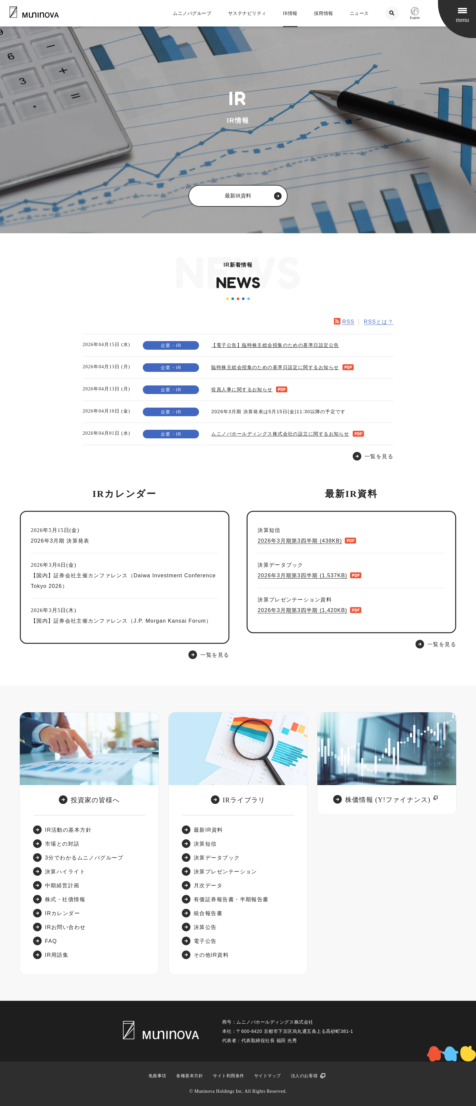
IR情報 (290, 13)
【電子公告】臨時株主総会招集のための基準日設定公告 (275, 345)
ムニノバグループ (192, 13)
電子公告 (205, 941)
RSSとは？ (378, 322)
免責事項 (157, 1075)
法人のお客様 (304, 1075)
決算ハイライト (65, 871)
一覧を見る (214, 655)
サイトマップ (267, 1075)
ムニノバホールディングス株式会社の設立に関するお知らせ (280, 433)
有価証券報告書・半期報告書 (231, 899)
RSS (348, 322)
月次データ (208, 885)
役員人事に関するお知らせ (241, 389)
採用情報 (323, 13)
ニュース (359, 13)
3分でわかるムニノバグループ (84, 858)
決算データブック (217, 858)
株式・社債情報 (65, 899)
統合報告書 (208, 913)
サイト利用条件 (228, 1075)
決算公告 (205, 927)
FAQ (51, 941)
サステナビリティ (247, 13)
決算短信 (205, 844)
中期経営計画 (62, 885)
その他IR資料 (211, 955)
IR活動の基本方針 (68, 830)
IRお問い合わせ (65, 927)
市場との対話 (62, 844)
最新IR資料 (208, 830)
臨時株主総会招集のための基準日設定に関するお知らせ (275, 367)
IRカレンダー (62, 913)
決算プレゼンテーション (225, 871)
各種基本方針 (189, 1075)
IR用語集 (56, 955)
